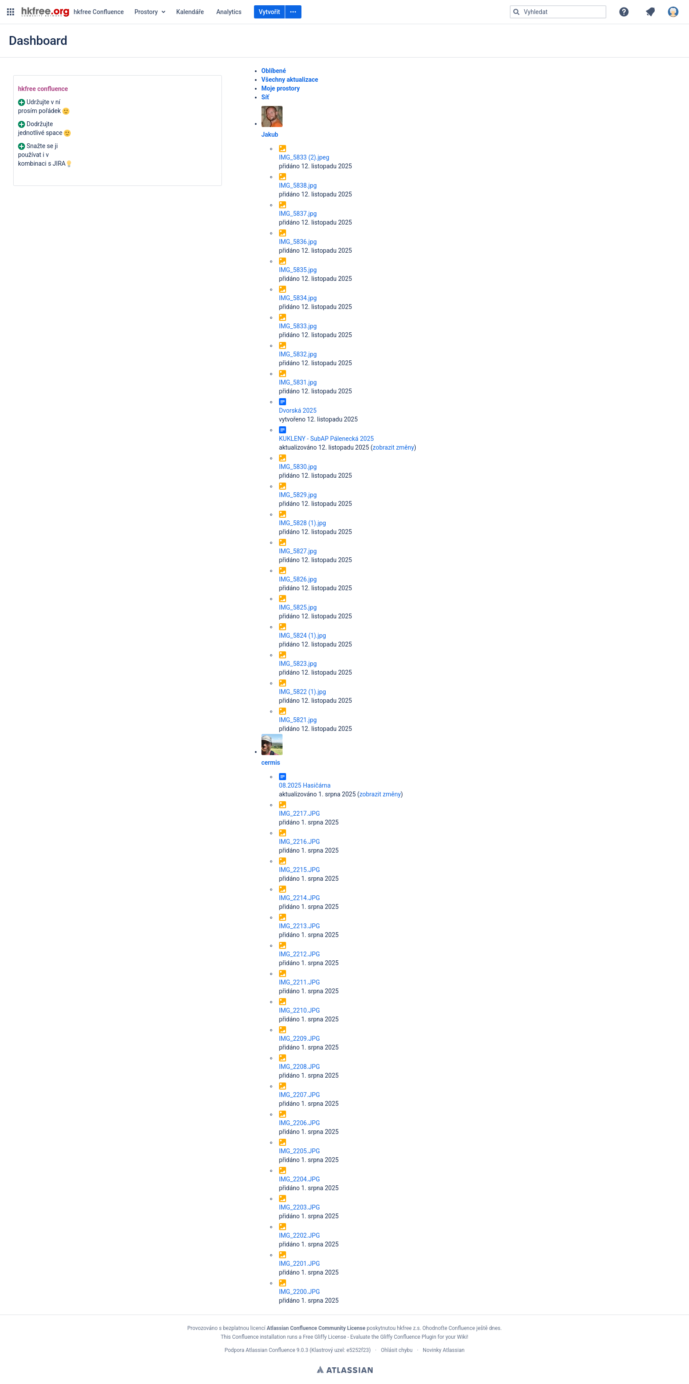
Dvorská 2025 (297, 410)
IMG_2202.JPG (299, 1235)
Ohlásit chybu (397, 1350)
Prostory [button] (146, 11)
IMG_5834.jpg (298, 298)
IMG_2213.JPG (299, 926)
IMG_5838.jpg (298, 185)
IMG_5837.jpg (298, 213)
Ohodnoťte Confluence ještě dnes (461, 1328)
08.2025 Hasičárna (305, 785)
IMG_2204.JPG (299, 1179)
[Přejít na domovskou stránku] (72, 12)
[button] (10, 12)
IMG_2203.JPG (299, 1207)
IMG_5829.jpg (298, 494)
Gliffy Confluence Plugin (408, 1337)
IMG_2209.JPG (299, 1038)
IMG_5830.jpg (298, 466)
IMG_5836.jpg (298, 241)
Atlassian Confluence (270, 1350)
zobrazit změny (393, 447)
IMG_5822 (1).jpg (302, 691)
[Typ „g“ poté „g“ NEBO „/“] (558, 11)
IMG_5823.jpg (298, 663)
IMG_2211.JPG (299, 982)
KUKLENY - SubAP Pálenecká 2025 (326, 438)
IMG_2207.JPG (299, 1094)
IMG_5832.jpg (298, 354)
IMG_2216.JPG (299, 841)
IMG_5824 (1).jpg (302, 635)
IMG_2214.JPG (299, 897)
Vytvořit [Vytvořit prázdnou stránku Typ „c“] (269, 11)
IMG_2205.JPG (299, 1151)
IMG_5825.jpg (298, 607)
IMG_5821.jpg (298, 719)
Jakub (269, 134)
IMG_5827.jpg (298, 551)
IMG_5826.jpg (298, 579)
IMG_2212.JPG (299, 954)
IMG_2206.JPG (299, 1122)
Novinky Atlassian (443, 1350)
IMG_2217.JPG (299, 813)
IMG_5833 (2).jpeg (304, 157)
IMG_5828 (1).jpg (302, 523)
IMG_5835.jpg (298, 269)
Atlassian (345, 1369)
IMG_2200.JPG (299, 1291)
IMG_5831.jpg (298, 382)
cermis (270, 762)
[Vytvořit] (293, 11)
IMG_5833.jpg (298, 326)
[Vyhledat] (516, 11)
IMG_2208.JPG (299, 1066)
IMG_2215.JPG (299, 869)
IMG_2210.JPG (299, 1010)
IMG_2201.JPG (299, 1263)
